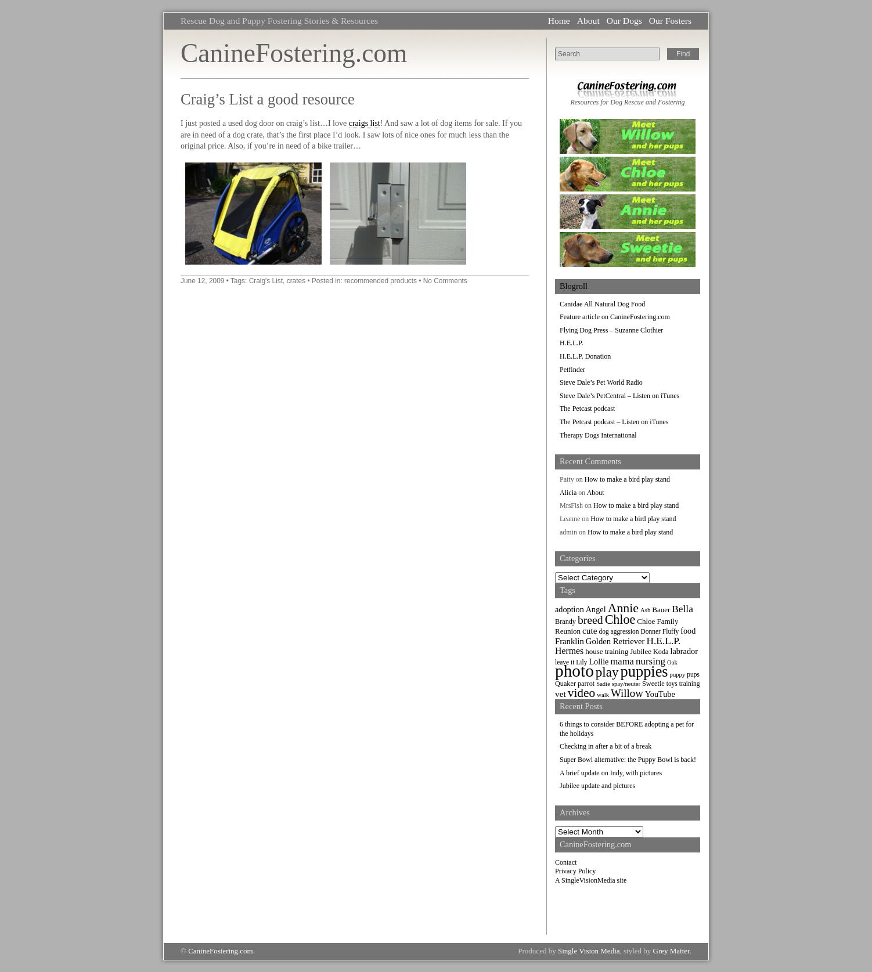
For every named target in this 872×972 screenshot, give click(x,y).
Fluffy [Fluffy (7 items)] (670, 631)
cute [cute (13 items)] (589, 630)
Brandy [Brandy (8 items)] (565, 621)
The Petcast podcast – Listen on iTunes (614, 422)
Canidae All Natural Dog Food (602, 304)
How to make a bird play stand (627, 479)
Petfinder (572, 370)
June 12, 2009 (202, 281)
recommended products (380, 281)
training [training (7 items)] (689, 683)
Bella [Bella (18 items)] (682, 609)
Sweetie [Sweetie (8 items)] (653, 684)
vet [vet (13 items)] (560, 694)
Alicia (568, 493)
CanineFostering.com (294, 53)
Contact (565, 862)
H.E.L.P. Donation (585, 356)
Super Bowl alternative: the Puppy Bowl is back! (628, 760)
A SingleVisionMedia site (590, 880)
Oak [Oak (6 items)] (672, 662)
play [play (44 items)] (607, 672)
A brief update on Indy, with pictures (611, 773)
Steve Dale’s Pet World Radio (601, 382)
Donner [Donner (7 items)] (651, 631)
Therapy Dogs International (598, 435)
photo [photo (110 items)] (574, 671)
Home (559, 21)
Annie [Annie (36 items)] (623, 608)
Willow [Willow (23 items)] (627, 693)
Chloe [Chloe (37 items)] (620, 619)
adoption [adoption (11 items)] (569, 609)
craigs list (364, 123)
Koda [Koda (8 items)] (660, 652)
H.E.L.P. (571, 343)
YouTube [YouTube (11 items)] (660, 694)
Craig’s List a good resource (268, 99)
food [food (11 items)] (688, 630)
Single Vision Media (589, 950)
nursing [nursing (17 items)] (650, 661)
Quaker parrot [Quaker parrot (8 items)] (574, 684)
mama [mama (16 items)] (621, 661)
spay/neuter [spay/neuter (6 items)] (626, 684)
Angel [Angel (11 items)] (596, 609)
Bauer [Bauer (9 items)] (661, 609)
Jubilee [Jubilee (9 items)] (640, 651)
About (588, 21)
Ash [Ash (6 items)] (645, 610)
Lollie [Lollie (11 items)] (598, 661)
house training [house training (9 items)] (606, 651)
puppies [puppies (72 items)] (644, 671)
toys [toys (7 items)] (672, 683)
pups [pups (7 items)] (693, 674)
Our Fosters (670, 21)
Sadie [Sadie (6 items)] (603, 684)
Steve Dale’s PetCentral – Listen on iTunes (619, 396)
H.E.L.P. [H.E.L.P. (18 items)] (664, 640)
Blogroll (574, 286)
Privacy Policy (575, 871)
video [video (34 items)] (582, 693)
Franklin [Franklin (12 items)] (569, 641)
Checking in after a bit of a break (605, 746)
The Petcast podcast (587, 408)
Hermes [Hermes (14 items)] (569, 651)
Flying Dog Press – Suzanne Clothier (611, 330)
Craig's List (266, 281)
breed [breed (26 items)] (590, 619)
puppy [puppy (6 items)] (678, 674)
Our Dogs (624, 21)
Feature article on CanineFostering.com (615, 317)
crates (296, 281)
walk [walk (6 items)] (603, 695)
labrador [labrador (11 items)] (683, 651)
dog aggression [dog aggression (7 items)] (619, 631)
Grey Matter (671, 950)
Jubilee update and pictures (597, 786)
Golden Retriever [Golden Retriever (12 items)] (615, 641)
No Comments (445, 281)
